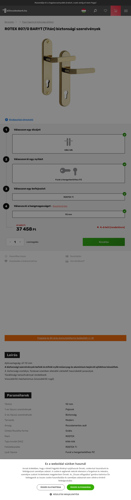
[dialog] (65, 250)
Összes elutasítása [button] (51, 487)
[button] (65, 494)
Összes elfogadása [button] (80, 487)
